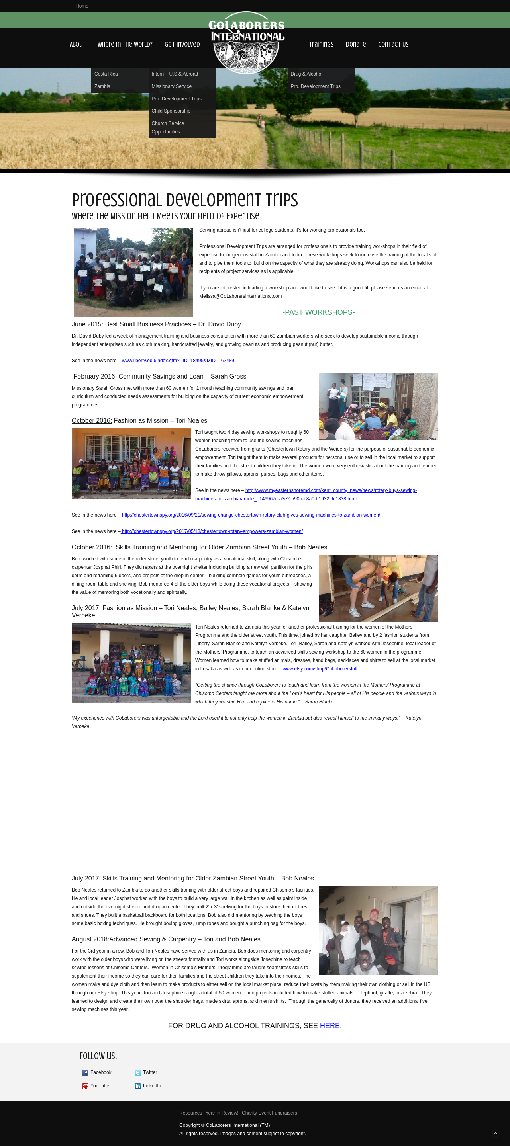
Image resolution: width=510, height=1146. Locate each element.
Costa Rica (106, 74)
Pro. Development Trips (177, 99)
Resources (190, 1113)
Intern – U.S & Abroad (175, 74)
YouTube (99, 1086)
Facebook (101, 1072)
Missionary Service (172, 86)
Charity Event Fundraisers (269, 1113)
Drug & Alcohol (306, 74)
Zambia (102, 86)
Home (82, 6)
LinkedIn (152, 1086)
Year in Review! (222, 1113)
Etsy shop (108, 993)
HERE (330, 1026)
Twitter (150, 1072)
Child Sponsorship (171, 111)
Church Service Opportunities (168, 128)
